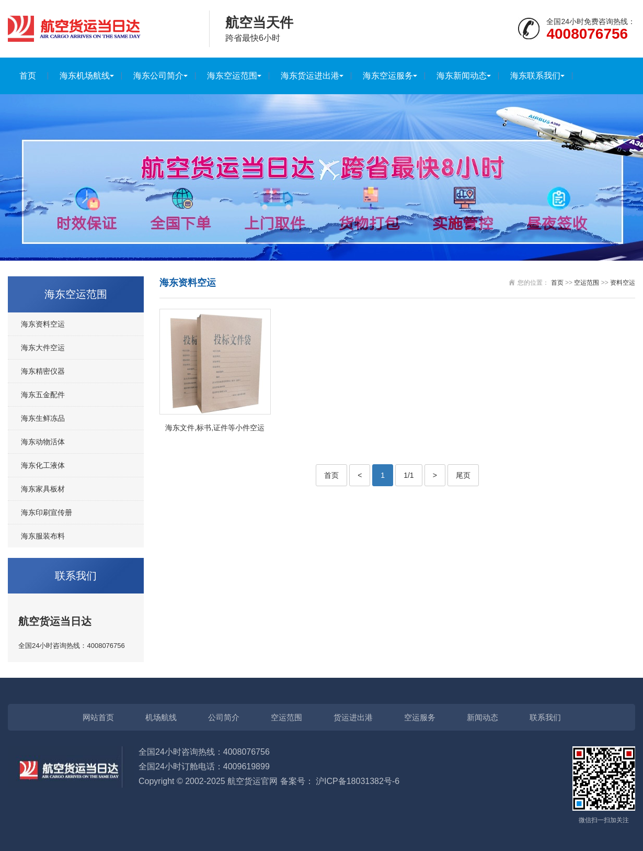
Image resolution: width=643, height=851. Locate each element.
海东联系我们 (535, 75)
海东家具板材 (43, 489)
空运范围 (586, 282)
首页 (27, 75)
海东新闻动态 (462, 75)
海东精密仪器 (43, 371)
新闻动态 (482, 717)
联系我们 (545, 717)
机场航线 (161, 717)
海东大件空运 (43, 347)
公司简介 (223, 717)
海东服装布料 (43, 536)
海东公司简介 (158, 75)
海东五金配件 (43, 394)
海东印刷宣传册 (46, 512)
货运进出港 (353, 717)
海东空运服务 (388, 75)
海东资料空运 (43, 324)
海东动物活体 (43, 442)
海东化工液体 (43, 465)
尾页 (463, 475)
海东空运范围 (232, 75)
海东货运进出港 (310, 75)
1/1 (409, 475)
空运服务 (419, 717)
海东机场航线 (85, 75)
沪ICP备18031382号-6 (357, 781)
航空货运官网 (252, 781)
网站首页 (98, 717)
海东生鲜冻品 (43, 418)
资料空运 (622, 282)
